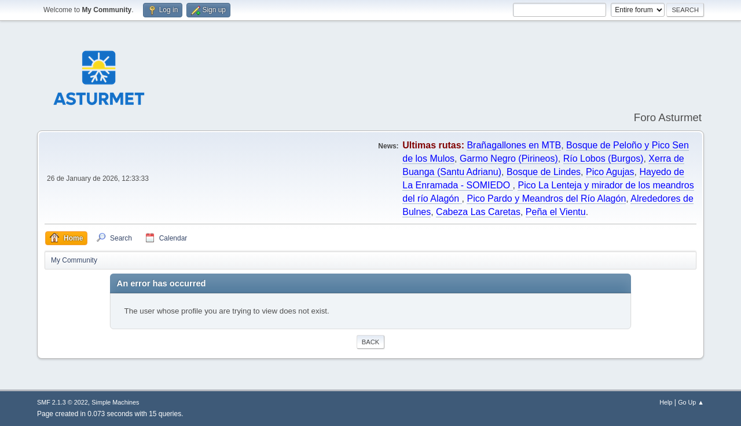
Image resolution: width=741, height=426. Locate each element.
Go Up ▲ (691, 402)
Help (665, 402)
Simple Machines (115, 402)
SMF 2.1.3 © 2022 (62, 402)
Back (370, 341)
